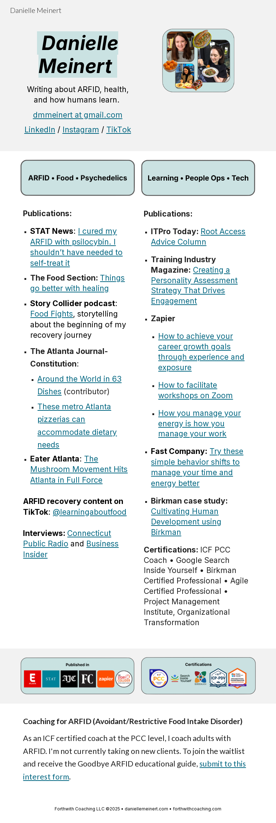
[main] (77, 85)
